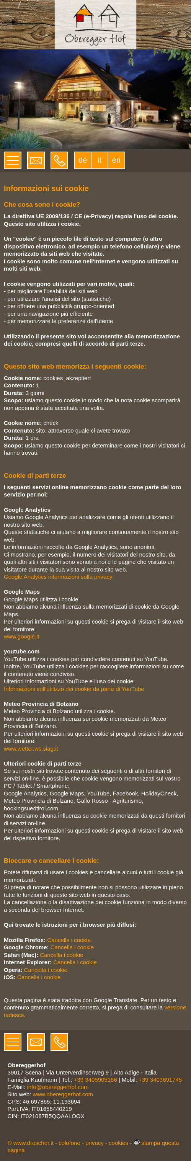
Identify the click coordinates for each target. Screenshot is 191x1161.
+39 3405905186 (95, 1079)
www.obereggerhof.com (63, 1094)
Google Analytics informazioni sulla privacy (58, 576)
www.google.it (21, 636)
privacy (94, 1143)
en (116, 160)
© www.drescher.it (31, 1143)
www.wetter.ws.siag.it (31, 748)
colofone (69, 1143)
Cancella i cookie (68, 940)
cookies (118, 1143)
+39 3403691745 (160, 1079)
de (82, 160)
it (99, 160)
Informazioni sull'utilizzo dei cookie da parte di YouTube (74, 689)
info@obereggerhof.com (57, 1087)
